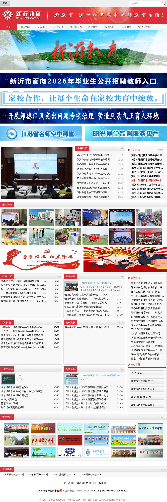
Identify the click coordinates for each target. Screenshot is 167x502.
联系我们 (79, 483)
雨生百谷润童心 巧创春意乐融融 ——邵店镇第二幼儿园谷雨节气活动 (147, 321)
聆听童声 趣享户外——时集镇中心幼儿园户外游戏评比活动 (147, 312)
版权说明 (101, 483)
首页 (8, 27)
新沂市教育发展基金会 (142, 405)
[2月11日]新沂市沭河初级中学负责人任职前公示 (147, 180)
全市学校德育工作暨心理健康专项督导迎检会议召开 (95, 197)
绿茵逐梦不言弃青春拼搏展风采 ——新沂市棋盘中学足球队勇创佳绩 (147, 325)
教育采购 (93, 27)
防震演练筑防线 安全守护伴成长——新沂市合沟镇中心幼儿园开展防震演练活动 (147, 337)
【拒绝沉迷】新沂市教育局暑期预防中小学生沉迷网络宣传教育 (87, 315)
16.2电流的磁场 (9, 399)
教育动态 (25, 27)
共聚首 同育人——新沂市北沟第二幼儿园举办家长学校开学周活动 (87, 311)
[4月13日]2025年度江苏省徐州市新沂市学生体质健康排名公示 (147, 164)
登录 (5, 3)
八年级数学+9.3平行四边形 (15, 395)
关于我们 (68, 483)
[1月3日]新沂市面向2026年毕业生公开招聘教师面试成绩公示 (147, 193)
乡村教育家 (76, 27)
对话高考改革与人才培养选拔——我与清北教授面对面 (95, 169)
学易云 (124, 500)
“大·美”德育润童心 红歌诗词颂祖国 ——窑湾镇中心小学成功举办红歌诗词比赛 (147, 333)
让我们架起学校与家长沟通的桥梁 (97, 283)
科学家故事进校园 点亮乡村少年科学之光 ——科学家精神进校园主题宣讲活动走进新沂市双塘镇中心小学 (24, 297)
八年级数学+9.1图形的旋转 (15, 387)
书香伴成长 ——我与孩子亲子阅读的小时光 (87, 327)
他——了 (23, 375)
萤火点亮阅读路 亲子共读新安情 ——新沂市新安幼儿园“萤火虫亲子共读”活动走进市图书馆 (87, 294)
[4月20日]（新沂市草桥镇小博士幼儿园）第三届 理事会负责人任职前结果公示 (147, 155)
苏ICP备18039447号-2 (104, 490)
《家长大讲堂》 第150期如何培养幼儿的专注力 (87, 395)
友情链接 (91, 483)
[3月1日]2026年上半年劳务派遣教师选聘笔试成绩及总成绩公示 (147, 176)
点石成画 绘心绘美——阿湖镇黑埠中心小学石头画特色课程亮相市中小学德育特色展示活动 (147, 346)
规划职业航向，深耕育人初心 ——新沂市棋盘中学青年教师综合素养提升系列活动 (24, 301)
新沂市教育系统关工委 (142, 389)
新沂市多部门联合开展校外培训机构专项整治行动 (95, 159)
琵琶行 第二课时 (9, 403)
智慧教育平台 (143, 27)
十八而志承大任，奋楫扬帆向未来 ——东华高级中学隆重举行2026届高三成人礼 (24, 293)
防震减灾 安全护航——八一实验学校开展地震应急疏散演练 (147, 350)
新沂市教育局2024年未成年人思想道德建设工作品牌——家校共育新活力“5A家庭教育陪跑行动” (95, 173)
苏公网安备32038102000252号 (76, 490)
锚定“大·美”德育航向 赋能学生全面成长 (147, 358)
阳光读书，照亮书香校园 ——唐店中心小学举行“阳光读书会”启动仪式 (24, 331)
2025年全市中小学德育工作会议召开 (95, 155)
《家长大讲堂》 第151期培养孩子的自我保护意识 (87, 391)
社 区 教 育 (136, 373)
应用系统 (109, 27)
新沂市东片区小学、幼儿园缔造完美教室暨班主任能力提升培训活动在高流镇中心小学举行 (24, 335)
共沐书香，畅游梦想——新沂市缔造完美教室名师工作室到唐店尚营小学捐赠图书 (95, 183)
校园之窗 (59, 27)
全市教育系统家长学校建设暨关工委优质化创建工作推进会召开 (95, 187)
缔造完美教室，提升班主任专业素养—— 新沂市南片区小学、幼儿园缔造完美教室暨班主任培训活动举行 (24, 339)
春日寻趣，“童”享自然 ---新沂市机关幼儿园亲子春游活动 (87, 302)
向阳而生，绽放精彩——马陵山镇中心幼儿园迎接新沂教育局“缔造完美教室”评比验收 (24, 327)
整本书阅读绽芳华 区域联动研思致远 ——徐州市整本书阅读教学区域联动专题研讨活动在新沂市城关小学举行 (24, 281)
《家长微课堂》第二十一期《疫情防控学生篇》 (100, 376)
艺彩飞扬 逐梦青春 (140, 329)
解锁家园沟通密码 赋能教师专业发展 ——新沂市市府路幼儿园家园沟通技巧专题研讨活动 (87, 306)
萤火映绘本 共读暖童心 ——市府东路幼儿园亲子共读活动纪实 (87, 298)
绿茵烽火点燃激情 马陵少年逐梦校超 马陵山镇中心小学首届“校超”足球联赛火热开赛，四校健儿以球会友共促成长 (24, 285)
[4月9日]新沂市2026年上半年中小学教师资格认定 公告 (147, 168)
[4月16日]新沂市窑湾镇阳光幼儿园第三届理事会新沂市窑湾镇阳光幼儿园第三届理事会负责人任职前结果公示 (147, 159)
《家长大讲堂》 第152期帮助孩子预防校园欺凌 (87, 387)
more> (121, 148)
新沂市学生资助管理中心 (144, 381)
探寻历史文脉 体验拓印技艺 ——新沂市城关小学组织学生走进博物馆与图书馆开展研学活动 (24, 289)
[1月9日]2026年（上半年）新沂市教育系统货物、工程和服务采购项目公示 (147, 184)
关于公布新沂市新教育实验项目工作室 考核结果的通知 (24, 343)
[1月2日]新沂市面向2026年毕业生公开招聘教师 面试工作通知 (147, 197)
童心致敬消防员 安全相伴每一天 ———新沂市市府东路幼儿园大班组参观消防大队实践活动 (147, 308)
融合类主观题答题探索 (12, 407)
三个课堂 (126, 27)
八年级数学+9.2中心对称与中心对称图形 (22, 391)
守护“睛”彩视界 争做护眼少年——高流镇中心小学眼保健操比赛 (147, 354)
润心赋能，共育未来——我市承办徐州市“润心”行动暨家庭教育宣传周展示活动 (95, 164)
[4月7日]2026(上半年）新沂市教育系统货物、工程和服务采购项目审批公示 (147, 172)
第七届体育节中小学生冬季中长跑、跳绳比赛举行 (95, 178)
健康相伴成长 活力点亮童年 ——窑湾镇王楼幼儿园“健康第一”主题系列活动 (147, 317)
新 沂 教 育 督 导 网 (141, 397)
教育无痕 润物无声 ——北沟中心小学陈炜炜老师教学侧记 (24, 347)
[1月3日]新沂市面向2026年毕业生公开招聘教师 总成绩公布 (147, 189)
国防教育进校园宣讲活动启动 (92, 192)
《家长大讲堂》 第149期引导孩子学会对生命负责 (87, 399)
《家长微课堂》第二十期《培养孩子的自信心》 (87, 407)
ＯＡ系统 (42, 27)
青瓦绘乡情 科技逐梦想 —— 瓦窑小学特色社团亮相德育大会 (147, 342)
